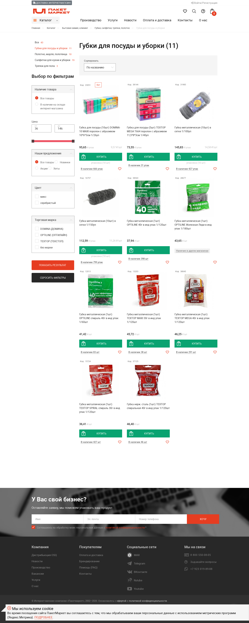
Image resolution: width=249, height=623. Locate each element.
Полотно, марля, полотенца (53, 54)
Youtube (139, 589)
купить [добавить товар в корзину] (101, 156)
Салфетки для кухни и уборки (54, 60)
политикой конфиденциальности (125, 527)
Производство (90, 20)
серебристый (48, 203)
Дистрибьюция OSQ (44, 555)
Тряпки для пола (46, 66)
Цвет (38, 188)
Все (39, 42)
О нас (203, 20)
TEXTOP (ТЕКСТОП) (52, 241)
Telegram (139, 563)
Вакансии (38, 573)
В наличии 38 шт (137, 352)
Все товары (47, 98)
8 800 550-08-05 (200, 554)
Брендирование (89, 561)
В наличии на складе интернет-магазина (52, 106)
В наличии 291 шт (186, 352)
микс (43, 196)
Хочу (203, 519)
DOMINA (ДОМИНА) (51, 229)
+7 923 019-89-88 (201, 568)
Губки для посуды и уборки (53, 48)
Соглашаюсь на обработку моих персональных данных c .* (91, 527)
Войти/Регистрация (204, 2)
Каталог (46, 20)
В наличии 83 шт (90, 352)
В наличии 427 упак (187, 168)
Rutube (138, 580)
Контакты (185, 20)
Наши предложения (48, 153)
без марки (46, 247)
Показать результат (52, 265)
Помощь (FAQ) (88, 567)
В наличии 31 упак (138, 165)
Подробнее (43, 617)
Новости (130, 20)
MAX (137, 555)
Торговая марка (45, 220)
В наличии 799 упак (92, 262)
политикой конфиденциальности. (148, 600)
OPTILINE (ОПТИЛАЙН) (53, 235)
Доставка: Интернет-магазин (52, 2)
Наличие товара (45, 89)
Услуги (113, 20)
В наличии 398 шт (138, 258)
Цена (35, 121)
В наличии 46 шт (137, 441)
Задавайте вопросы (203, 561)
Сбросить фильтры (53, 277)
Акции (44, 168)
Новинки (65, 162)
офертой (121, 600)
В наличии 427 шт (91, 441)
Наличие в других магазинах (192, 250)
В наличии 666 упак (92, 168)
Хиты (57, 168)
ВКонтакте (140, 572)
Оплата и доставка (157, 20)
